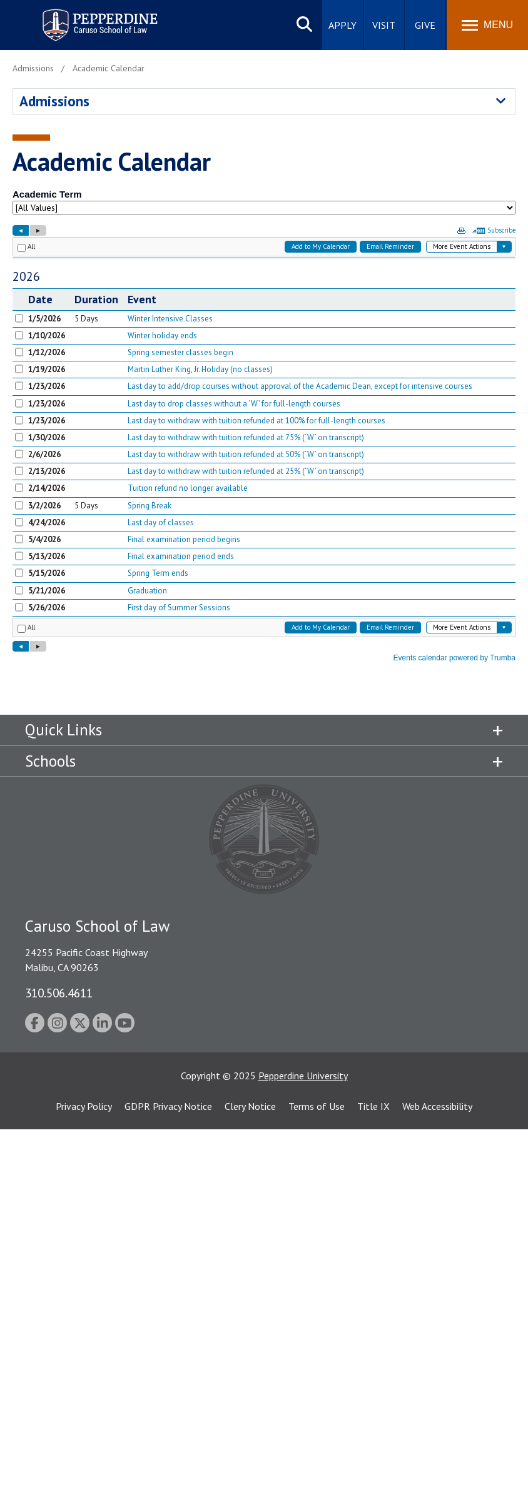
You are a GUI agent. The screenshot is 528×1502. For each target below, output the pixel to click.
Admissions (54, 101)
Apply (342, 25)
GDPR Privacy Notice (168, 1106)
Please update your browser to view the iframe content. (264, 204)
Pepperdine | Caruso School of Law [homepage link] (97, 17)
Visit (383, 25)
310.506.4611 (59, 992)
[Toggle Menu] (487, 25)
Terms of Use (316, 1106)
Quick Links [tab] (63, 730)
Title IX (373, 1106)
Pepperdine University (303, 1075)
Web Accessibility (437, 1106)
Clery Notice (250, 1106)
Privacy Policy (84, 1106)
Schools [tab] (50, 761)
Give (425, 25)
